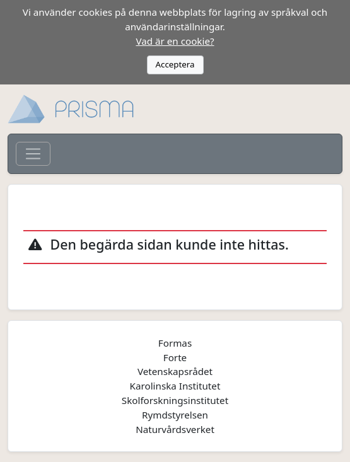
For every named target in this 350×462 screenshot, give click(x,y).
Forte (175, 357)
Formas (175, 343)
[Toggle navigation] (33, 154)
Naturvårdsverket (175, 429)
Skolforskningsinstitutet (175, 400)
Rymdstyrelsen (175, 414)
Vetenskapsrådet (175, 371)
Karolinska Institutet (175, 385)
